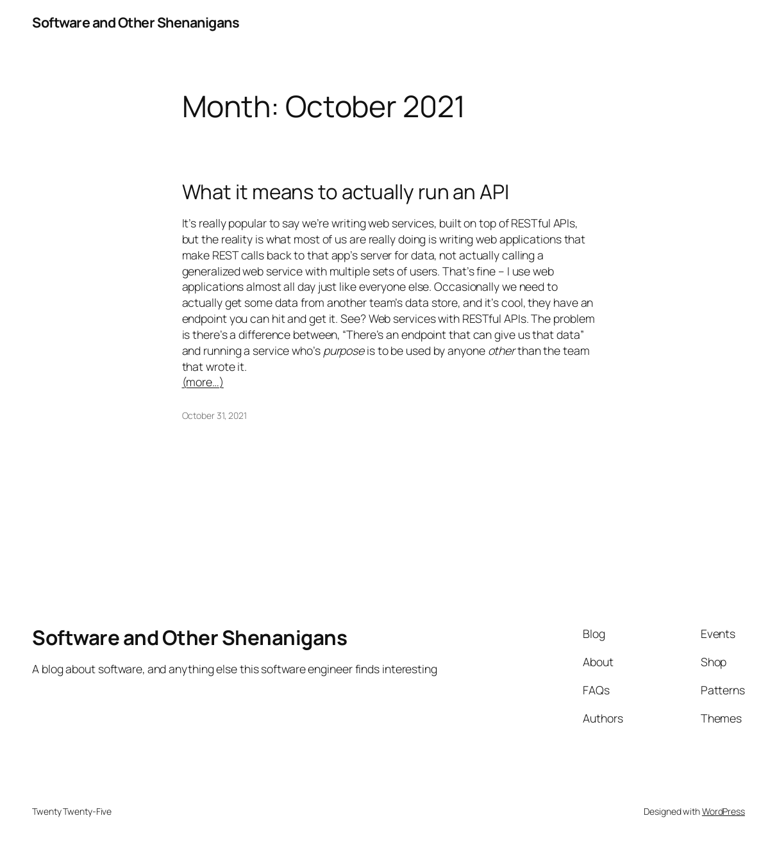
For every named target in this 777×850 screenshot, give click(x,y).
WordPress (723, 811)
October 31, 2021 (214, 415)
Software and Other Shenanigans (135, 22)
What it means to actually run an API (345, 191)
